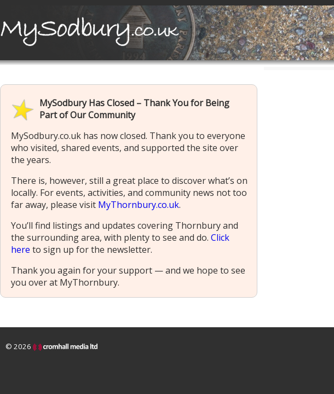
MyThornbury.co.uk (138, 205)
